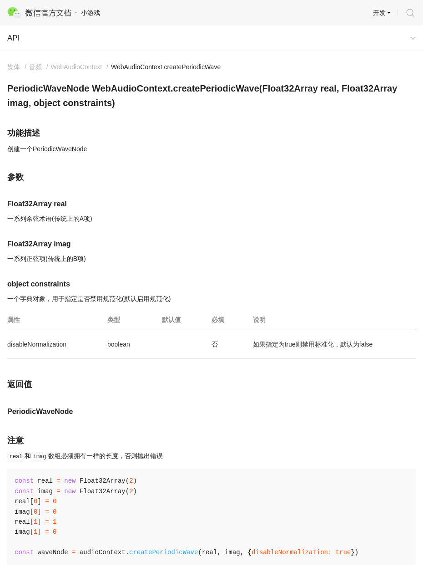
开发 (379, 12)
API (13, 38)
